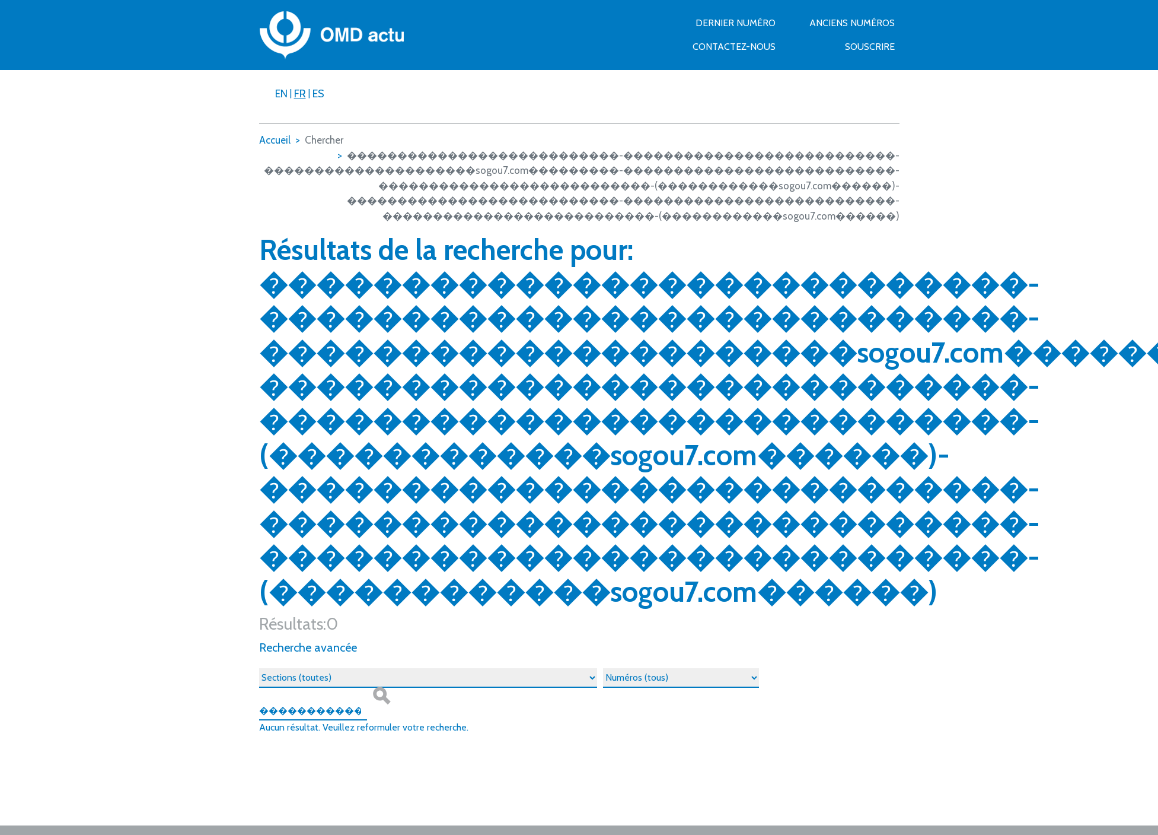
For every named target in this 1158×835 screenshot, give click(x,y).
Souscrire (870, 46)
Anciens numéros (852, 22)
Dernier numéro (736, 22)
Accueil (275, 140)
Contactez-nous (734, 46)
